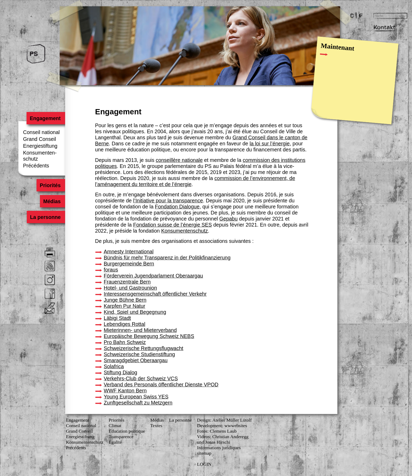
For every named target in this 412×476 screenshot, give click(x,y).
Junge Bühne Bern (125, 300)
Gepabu (228, 219)
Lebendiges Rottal (124, 324)
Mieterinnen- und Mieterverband (140, 330)
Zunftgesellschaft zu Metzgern (138, 403)
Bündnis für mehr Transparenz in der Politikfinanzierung (167, 257)
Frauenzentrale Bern (127, 282)
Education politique (127, 431)
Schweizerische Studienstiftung (139, 354)
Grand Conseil (39, 139)
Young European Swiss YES (136, 397)
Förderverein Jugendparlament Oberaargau (153, 276)
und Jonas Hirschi (213, 442)
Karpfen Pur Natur (124, 306)
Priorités (50, 185)
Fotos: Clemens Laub (217, 431)
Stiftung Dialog (120, 372)
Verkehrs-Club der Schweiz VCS (141, 378)
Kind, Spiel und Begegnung (135, 312)
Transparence (121, 436)
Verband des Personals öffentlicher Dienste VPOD (161, 384)
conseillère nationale (179, 160)
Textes (156, 425)
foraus (111, 270)
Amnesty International (129, 251)
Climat (115, 425)
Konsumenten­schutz (85, 442)
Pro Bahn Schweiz (125, 342)
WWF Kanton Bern (125, 390)
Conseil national (41, 132)
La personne (45, 217)
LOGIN (204, 464)
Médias (51, 201)
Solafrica (114, 366)
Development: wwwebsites (222, 425)
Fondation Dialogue (177, 206)
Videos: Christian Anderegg (223, 436)
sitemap (204, 453)
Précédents (36, 165)
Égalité (115, 442)
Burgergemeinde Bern (129, 264)
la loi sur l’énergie (270, 143)
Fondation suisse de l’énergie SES (172, 225)
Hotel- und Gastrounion (130, 288)
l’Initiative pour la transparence (168, 200)
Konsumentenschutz (184, 231)
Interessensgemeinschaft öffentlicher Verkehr (155, 294)
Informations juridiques (219, 447)
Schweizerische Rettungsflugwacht (143, 348)
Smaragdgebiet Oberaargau (136, 360)
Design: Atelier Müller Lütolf (224, 420)
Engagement (45, 118)
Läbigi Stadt (117, 318)
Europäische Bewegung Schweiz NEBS (149, 336)
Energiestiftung (40, 146)
